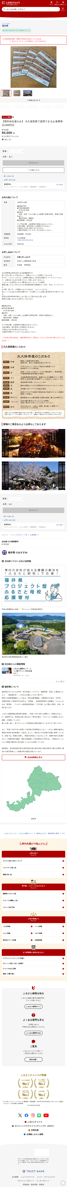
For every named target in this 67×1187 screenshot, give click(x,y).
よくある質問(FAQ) (33, 1033)
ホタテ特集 (38, 933)
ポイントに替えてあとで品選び (13, 963)
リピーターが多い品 (9, 868)
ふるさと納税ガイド (33, 1006)
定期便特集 (38, 940)
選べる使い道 (9, 176)
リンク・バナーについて (46, 1177)
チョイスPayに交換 (9, 968)
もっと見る (60, 681)
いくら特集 (38, 926)
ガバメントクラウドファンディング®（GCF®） (35, 1126)
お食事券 (33, 535)
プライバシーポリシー (25, 1181)
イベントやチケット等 (19, 535)
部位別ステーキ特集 (9, 940)
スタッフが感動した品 (10, 900)
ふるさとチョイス (34, 1122)
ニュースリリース (27, 1177)
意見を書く (33, 1059)
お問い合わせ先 (9, 180)
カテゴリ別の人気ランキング (12, 861)
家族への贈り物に (9, 974)
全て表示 (59, 184)
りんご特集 (6, 933)
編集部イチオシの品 (9, 893)
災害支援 (35, 1130)
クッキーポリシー (43, 1181)
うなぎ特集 (6, 926)
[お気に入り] (63, 1183)
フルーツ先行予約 (9, 907)
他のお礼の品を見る (25, 240)
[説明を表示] (13, 117)
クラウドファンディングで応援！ (14, 958)
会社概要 (15, 1177)
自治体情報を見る (33, 757)
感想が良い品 (7, 874)
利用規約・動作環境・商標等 (33, 1184)
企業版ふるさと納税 (34, 1134)
